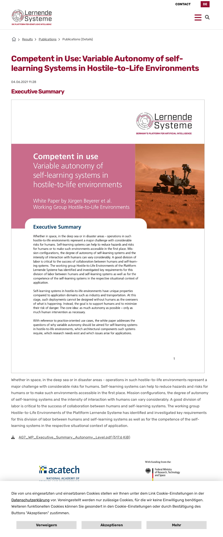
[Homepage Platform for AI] (31, 17)
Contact (183, 4)
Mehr (176, 525)
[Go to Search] (207, 17)
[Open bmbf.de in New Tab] (161, 472)
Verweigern (46, 525)
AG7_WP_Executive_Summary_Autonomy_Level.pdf (74, 437)
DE (205, 4)
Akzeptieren (111, 525)
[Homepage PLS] (14, 39)
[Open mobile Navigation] (198, 18)
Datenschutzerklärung (30, 500)
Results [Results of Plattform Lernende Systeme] (27, 39)
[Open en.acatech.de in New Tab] (59, 474)
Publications (47, 39)
